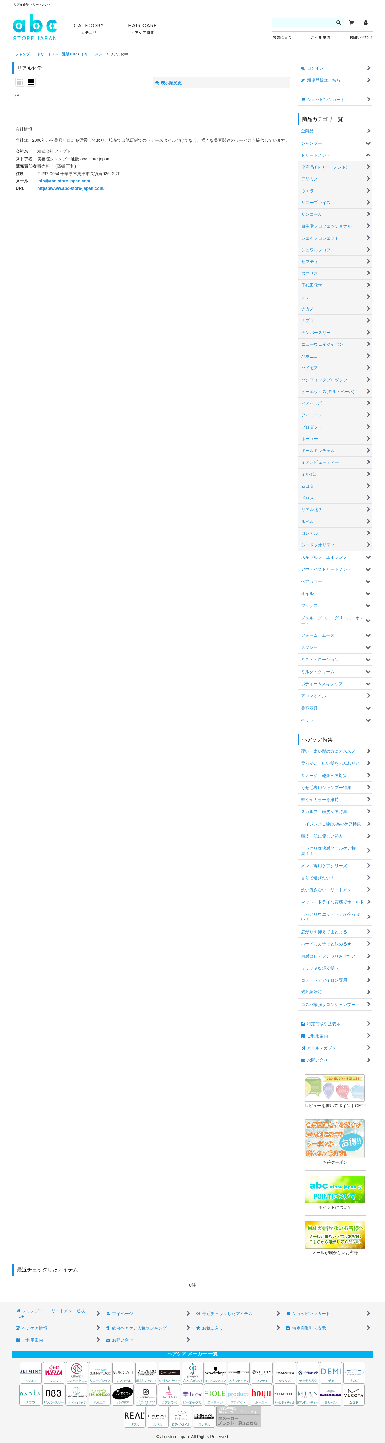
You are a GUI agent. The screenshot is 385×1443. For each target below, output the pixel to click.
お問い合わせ (361, 37)
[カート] (351, 22)
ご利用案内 (320, 37)
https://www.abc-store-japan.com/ (71, 188)
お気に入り (282, 37)
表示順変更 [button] (168, 82)
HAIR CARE (142, 29)
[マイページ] (365, 22)
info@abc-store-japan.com (63, 180)
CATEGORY (89, 29)
